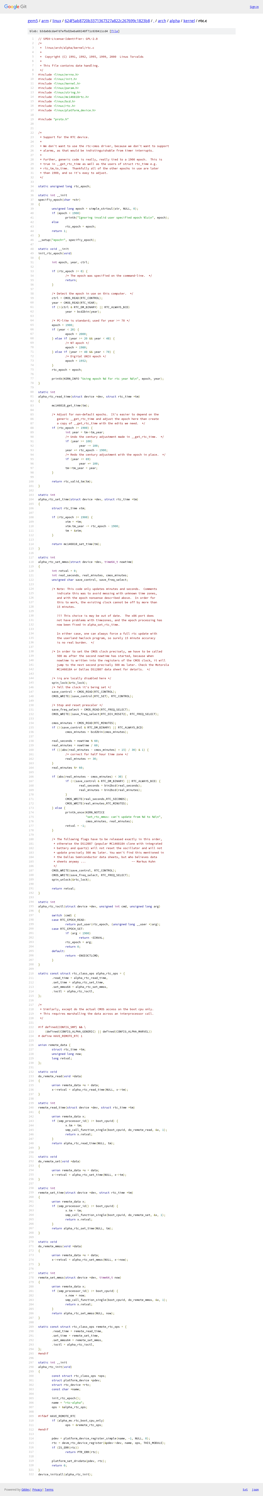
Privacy (37, 1489)
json (255, 1489)
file (114, 31)
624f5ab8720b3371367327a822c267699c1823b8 (107, 20)
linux (56, 20)
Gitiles (25, 1489)
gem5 (33, 20)
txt (245, 1489)
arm (45, 20)
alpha (175, 20)
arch (162, 20)
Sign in (254, 7)
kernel (189, 20)
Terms (49, 1489)
